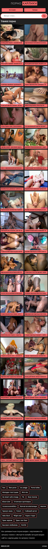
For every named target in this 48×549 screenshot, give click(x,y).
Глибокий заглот (31, 511)
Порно (24, 3)
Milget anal (18, 516)
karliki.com (5, 546)
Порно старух (30, 516)
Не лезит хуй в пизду (10, 497)
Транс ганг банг (21, 520)
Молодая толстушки (10, 492)
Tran (3, 488)
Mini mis (25, 492)
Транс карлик (7, 520)
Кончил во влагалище (28, 506)
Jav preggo (23, 488)
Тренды (34, 10)
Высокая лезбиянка (10, 525)
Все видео (12, 10)
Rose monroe (32, 497)
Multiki (23, 525)
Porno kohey (35, 488)
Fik (23, 497)
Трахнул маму (7, 511)
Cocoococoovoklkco (9, 506)
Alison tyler (6, 502)
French (18, 511)
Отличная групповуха (22, 502)
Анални (43, 506)
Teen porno (13, 488)
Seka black (6, 516)
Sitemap (44, 546)
